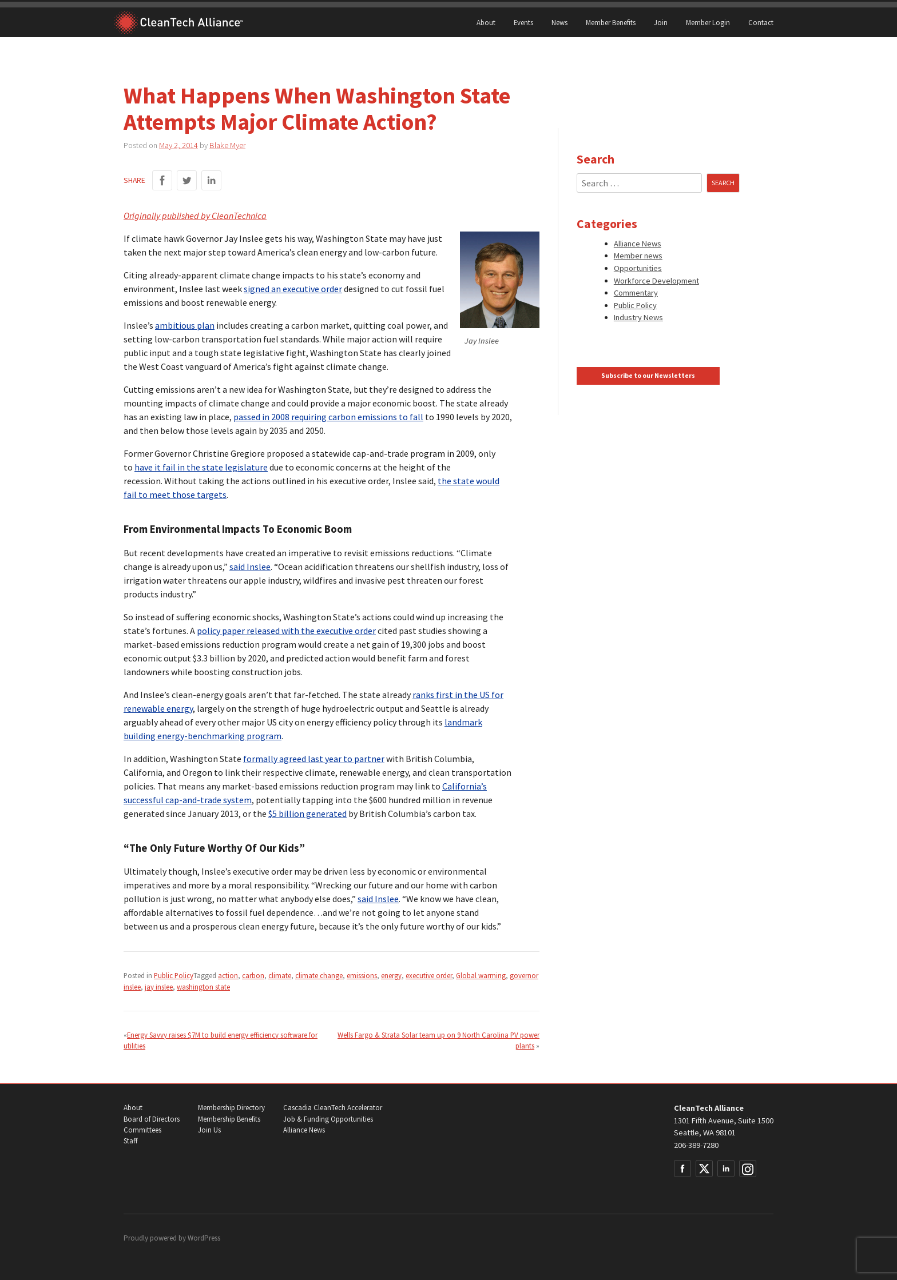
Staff (130, 1141)
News (559, 22)
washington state (203, 986)
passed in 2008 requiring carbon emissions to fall (328, 416)
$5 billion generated (307, 813)
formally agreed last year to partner (313, 758)
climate (279, 975)
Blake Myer (227, 145)
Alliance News (637, 243)
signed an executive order (293, 288)
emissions (362, 975)
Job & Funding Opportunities (328, 1119)
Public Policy (173, 975)
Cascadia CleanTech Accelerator (332, 1107)
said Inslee (250, 566)
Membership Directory (231, 1107)
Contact (760, 22)
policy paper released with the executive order (286, 630)
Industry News (638, 317)
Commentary (636, 293)
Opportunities (638, 268)
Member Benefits (611, 22)
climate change (319, 975)
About (486, 22)
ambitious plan (185, 325)
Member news (638, 255)
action (228, 975)
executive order (429, 975)
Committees (142, 1130)
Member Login (708, 22)
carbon (253, 975)
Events (523, 22)
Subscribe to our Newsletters (648, 376)
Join (661, 22)
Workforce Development (656, 281)
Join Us (209, 1130)
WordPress (204, 1238)
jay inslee (159, 986)
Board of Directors (152, 1119)
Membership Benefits (229, 1119)
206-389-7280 (696, 1145)
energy (391, 975)
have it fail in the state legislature (201, 467)
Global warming (481, 975)
